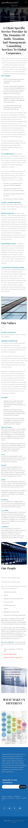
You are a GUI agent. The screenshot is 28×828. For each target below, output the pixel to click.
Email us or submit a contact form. (13, 657)
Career (18, 798)
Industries (17, 796)
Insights (4, 798)
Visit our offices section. (10, 654)
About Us (11, 798)
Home (3, 796)
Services (9, 796)
